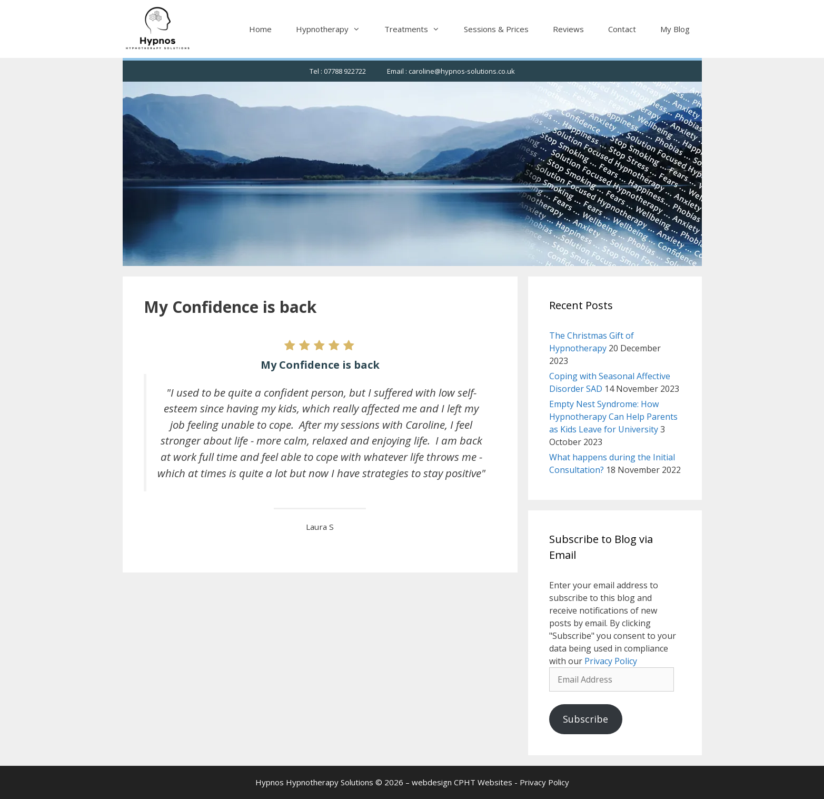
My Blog (675, 29)
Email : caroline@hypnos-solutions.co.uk (451, 71)
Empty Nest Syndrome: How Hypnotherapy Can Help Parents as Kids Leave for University (613, 416)
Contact (622, 29)
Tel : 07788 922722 (338, 71)
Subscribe (585, 719)
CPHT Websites (483, 782)
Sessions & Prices (496, 29)
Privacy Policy (610, 661)
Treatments (418, 29)
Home (260, 29)
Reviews (568, 29)
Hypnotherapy (334, 29)
